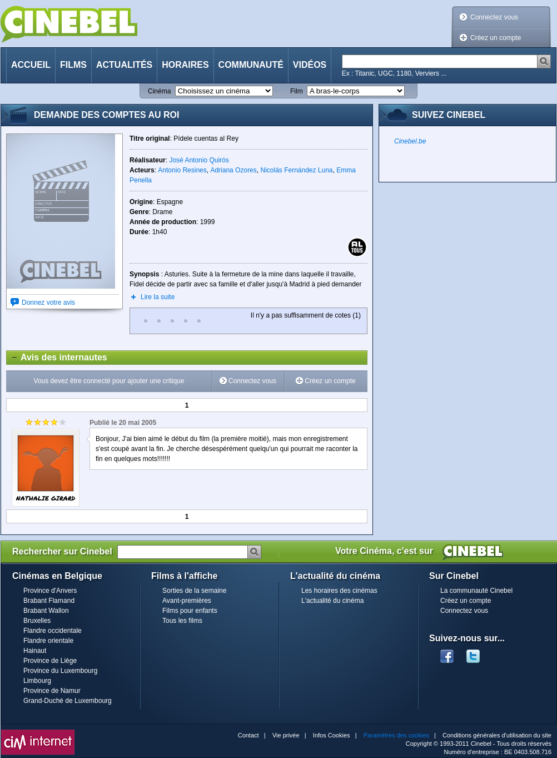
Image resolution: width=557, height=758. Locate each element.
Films (73, 65)
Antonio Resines (182, 170)
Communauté (251, 65)
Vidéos (309, 65)
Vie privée (286, 735)
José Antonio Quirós (198, 160)
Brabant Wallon (46, 611)
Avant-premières (186, 601)
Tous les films (182, 621)
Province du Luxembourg (60, 671)
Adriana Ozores (233, 170)
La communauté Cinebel (476, 590)
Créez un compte (495, 38)
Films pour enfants (189, 611)
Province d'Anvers (50, 590)
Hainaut (34, 651)
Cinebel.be (410, 141)
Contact (248, 735)
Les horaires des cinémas (339, 590)
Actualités (124, 65)
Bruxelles (37, 621)
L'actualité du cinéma (332, 601)
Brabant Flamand (48, 601)
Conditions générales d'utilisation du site (496, 735)
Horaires (185, 65)
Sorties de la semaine (194, 590)
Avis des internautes (57, 357)
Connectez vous (494, 17)
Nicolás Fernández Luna (296, 170)
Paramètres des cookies (396, 735)
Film (296, 91)
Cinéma (159, 91)
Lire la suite (158, 297)
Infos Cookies (331, 735)
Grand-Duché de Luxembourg (67, 701)
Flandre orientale (48, 641)
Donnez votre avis (48, 302)
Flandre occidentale (52, 631)
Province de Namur (52, 691)
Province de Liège (50, 661)
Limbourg (37, 681)
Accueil (31, 65)
